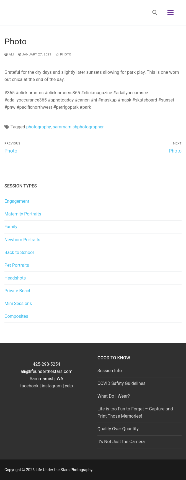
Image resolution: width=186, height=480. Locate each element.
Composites (16, 316)
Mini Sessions (18, 303)
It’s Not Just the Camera (121, 441)
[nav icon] (170, 12)
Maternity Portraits (22, 214)
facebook (29, 385)
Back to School (19, 252)
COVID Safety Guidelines (121, 383)
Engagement (16, 201)
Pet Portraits (16, 265)
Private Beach (18, 290)
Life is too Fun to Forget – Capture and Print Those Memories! (135, 412)
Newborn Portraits (22, 239)
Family (10, 226)
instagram (52, 385)
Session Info (109, 370)
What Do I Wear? (113, 396)
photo (63, 54)
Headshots (15, 278)
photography (38, 126)
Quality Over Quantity (118, 428)
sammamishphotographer (78, 126)
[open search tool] (154, 12)
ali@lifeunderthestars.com (46, 371)
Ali (9, 54)
